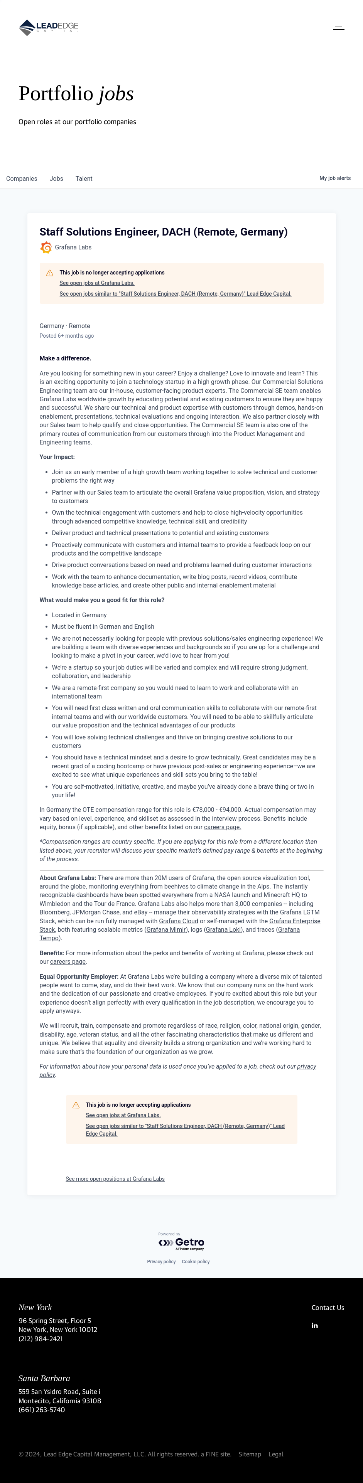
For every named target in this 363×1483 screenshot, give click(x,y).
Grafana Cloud (178, 921)
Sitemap (250, 1454)
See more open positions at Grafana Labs (115, 1179)
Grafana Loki (223, 929)
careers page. (222, 827)
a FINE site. (216, 1454)
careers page (68, 961)
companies (21, 178)
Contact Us (328, 1307)
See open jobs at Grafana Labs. (97, 283)
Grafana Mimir (166, 929)
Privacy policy (161, 1261)
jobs (56, 178)
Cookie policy (196, 1261)
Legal (276, 1454)
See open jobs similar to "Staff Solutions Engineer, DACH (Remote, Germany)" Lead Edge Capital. (176, 294)
